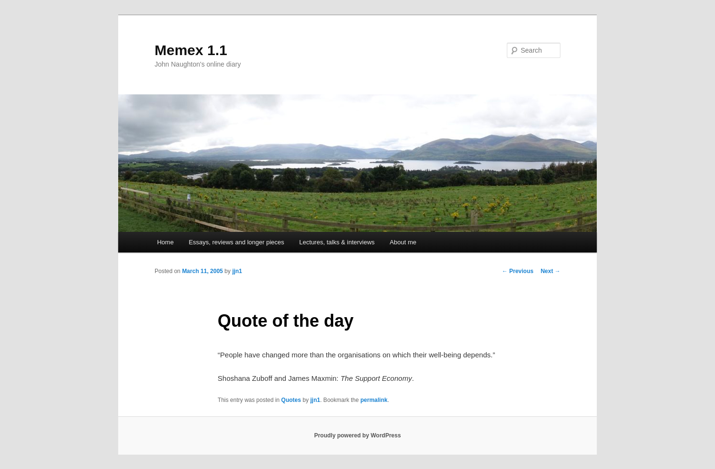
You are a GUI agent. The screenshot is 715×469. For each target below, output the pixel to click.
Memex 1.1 (191, 50)
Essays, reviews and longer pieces (236, 242)
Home (165, 242)
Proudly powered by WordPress (357, 435)
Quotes (291, 400)
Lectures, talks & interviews (337, 242)
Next (550, 271)
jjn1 (237, 271)
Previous (518, 271)
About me (403, 242)
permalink (374, 400)
